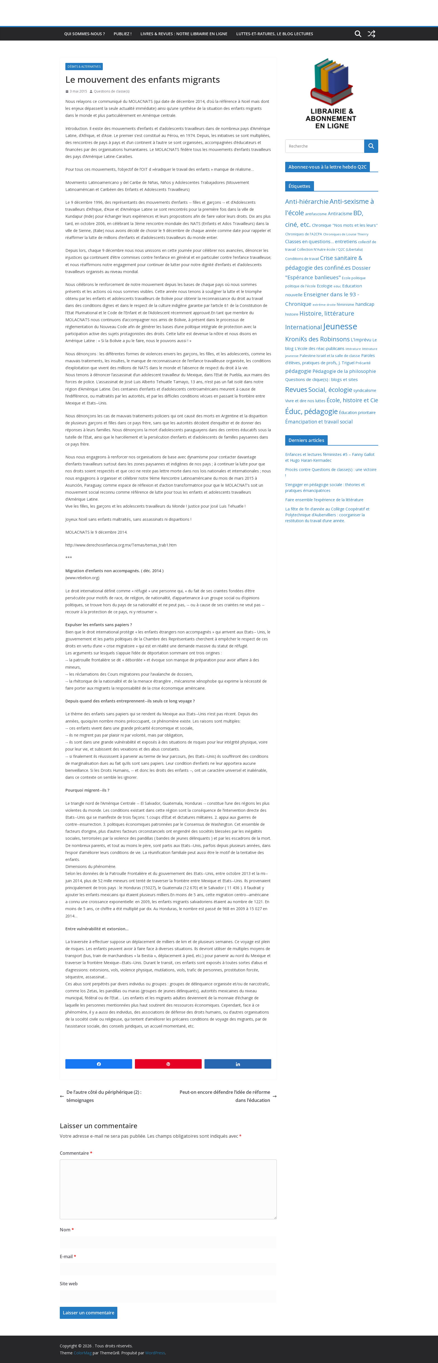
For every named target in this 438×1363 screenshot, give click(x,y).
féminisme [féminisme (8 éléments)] (345, 304)
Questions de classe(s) (111, 91)
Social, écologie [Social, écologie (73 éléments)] (330, 389)
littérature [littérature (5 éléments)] (353, 349)
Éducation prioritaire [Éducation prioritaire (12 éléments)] (357, 412)
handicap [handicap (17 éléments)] (364, 304)
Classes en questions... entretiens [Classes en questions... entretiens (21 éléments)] (321, 241)
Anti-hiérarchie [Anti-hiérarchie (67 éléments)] (306, 201)
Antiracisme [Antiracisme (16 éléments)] (340, 213)
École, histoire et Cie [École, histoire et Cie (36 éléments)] (352, 400)
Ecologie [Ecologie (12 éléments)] (324, 285)
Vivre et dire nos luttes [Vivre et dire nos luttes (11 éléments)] (305, 400)
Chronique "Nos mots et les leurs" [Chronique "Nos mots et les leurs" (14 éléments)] (345, 225)
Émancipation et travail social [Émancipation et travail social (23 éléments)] (319, 421)
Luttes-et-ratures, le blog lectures (274, 33)
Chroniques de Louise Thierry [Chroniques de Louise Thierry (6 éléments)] (345, 234)
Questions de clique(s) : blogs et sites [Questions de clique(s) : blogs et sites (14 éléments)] (321, 379)
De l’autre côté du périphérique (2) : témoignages (100, 1096)
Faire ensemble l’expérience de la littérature (324, 499)
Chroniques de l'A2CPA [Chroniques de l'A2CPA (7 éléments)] (303, 234)
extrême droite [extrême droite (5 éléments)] (324, 305)
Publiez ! (123, 33)
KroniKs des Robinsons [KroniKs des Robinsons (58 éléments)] (317, 339)
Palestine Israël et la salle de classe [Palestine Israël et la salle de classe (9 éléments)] (330, 355)
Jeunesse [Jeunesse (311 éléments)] (340, 326)
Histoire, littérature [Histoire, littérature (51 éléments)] (326, 313)
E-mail (68, 1256)
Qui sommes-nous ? (84, 33)
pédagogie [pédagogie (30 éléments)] (298, 370)
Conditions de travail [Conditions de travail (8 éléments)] (302, 258)
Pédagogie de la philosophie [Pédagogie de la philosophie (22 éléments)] (344, 371)
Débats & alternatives (84, 66)
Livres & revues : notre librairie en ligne (184, 33)
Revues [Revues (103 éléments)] (296, 389)
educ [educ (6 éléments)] (337, 286)
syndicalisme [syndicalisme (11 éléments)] (364, 390)
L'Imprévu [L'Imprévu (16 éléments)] (361, 340)
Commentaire (76, 1153)
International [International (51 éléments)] (303, 327)
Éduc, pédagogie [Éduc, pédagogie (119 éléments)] (311, 411)
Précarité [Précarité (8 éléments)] (363, 363)
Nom (67, 1230)
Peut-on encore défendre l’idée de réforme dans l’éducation (228, 1096)
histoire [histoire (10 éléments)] (291, 314)
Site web (69, 1284)
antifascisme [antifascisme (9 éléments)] (316, 213)
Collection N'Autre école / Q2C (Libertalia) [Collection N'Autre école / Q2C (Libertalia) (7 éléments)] (330, 249)
